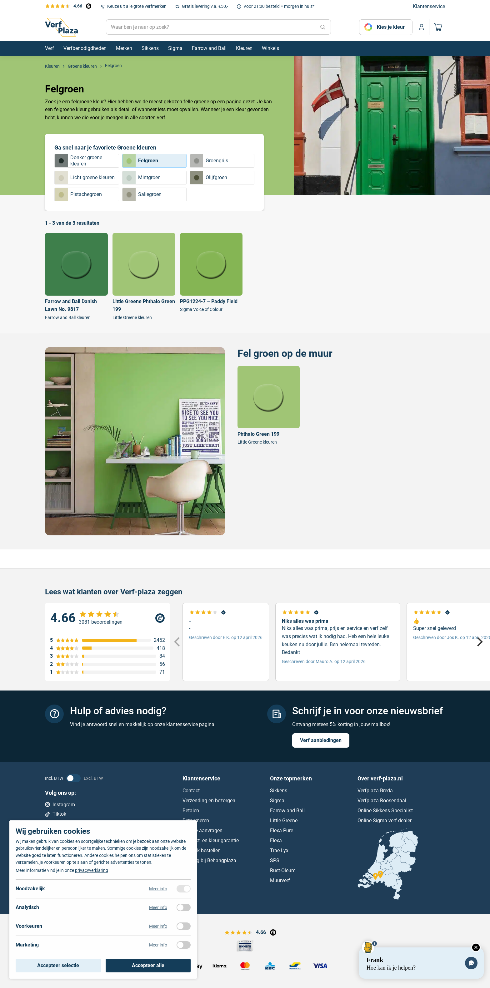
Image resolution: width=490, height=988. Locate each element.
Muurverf (280, 880)
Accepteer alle (148, 965)
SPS (274, 860)
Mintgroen (141, 177)
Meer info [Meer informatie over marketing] (158, 944)
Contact (191, 791)
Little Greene (284, 820)
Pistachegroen (78, 194)
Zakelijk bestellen (201, 850)
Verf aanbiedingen (321, 740)
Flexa (276, 840)
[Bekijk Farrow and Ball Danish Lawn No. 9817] (76, 277)
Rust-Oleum (283, 870)
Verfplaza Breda (375, 791)
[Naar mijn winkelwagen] (437, 27)
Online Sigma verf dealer (385, 820)
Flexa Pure (281, 830)
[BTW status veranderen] (73, 778)
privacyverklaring (91, 870)
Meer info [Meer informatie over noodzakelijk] (158, 888)
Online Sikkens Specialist (385, 811)
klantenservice (182, 724)
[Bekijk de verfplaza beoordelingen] (68, 5)
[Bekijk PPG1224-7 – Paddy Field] (211, 272)
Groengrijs (209, 160)
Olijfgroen (208, 177)
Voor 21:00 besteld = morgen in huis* (278, 6)
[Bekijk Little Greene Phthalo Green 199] (143, 277)
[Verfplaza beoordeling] (107, 618)
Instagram (60, 805)
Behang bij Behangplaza (209, 860)
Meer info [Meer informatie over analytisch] (158, 907)
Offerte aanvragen (202, 830)
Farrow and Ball (287, 811)
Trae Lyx (279, 850)
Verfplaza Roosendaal (382, 801)
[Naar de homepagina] (61, 27)
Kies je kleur (391, 27)
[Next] (479, 642)
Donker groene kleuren (78, 160)
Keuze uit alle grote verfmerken (137, 6)
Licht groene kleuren (85, 177)
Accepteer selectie (58, 965)
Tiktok (55, 814)
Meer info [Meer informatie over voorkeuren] (158, 926)
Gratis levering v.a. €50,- (205, 6)
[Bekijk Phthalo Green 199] (269, 405)
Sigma (277, 801)
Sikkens (278, 791)
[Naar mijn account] (421, 27)
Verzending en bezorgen (208, 801)
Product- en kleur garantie (210, 840)
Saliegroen (142, 194)
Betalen (190, 811)
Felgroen (140, 160)
